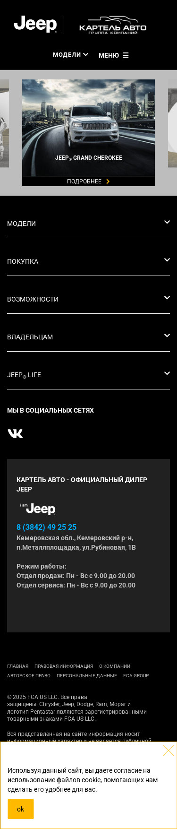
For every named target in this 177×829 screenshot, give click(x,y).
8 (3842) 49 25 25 (46, 527)
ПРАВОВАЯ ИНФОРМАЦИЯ (63, 666)
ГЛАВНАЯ (17, 666)
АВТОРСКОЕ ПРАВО (29, 675)
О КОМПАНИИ (114, 666)
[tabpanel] (88, 69)
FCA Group (136, 675)
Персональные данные (87, 675)
